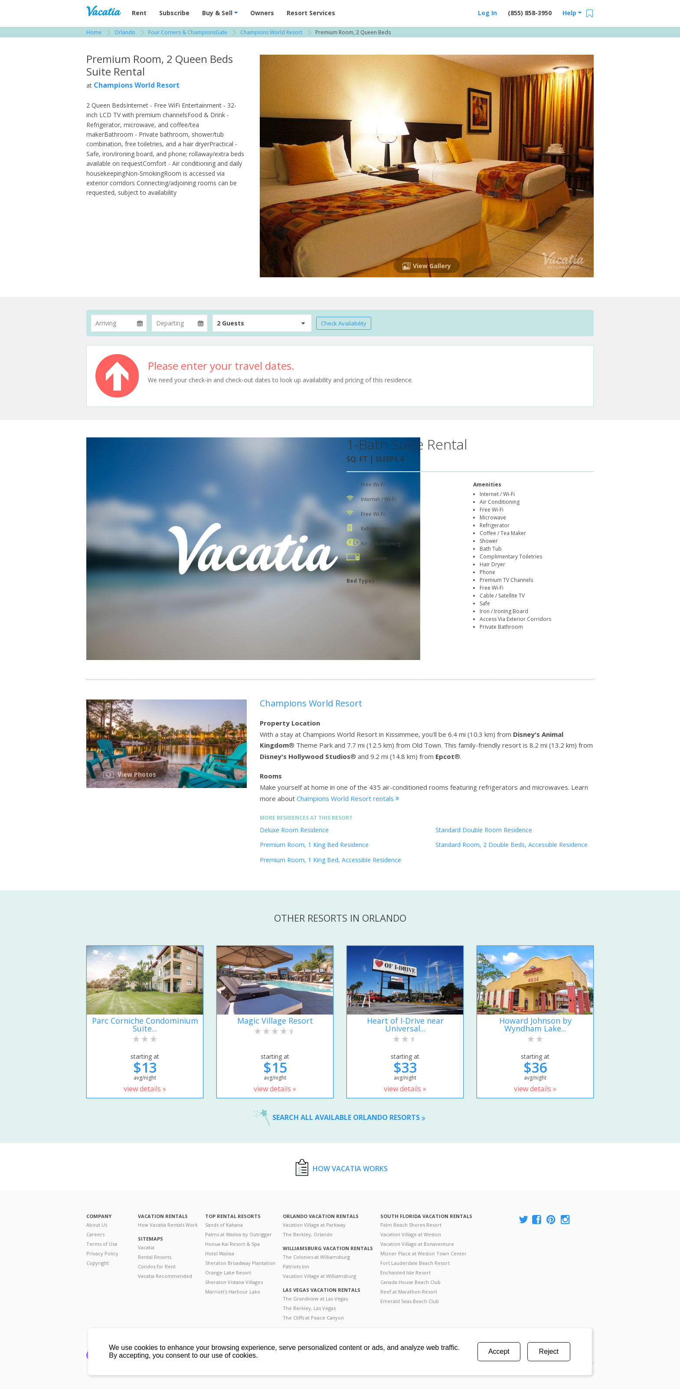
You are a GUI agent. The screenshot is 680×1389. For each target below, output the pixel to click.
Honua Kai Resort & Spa (232, 1244)
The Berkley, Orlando (308, 1234)
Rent (139, 13)
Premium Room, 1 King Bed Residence (314, 845)
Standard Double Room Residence (483, 830)
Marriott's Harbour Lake (232, 1291)
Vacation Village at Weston (410, 1234)
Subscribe (174, 13)
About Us (96, 1225)
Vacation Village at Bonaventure (417, 1244)
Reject (549, 1351)
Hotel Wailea (219, 1253)
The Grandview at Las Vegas (315, 1298)
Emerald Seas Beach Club (409, 1301)
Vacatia (146, 1247)
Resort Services (311, 13)
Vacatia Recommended (165, 1276)
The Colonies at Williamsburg (316, 1257)
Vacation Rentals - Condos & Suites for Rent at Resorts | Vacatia (103, 11)
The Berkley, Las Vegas (309, 1308)
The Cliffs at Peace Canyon (313, 1317)
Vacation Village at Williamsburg (319, 1276)
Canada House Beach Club (410, 1282)
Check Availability (343, 323)
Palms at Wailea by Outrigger (238, 1234)
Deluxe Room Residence (294, 830)
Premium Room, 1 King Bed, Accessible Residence (330, 860)
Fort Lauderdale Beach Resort (415, 1263)
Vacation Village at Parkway (314, 1225)
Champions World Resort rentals (348, 798)
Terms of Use (102, 1244)
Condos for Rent (157, 1266)
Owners (262, 13)
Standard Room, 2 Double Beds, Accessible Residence (511, 845)
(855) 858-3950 (530, 13)
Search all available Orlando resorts (348, 1117)
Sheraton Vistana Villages (234, 1282)
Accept (499, 1351)
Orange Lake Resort (228, 1272)
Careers (95, 1234)
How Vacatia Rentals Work (168, 1225)
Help (572, 13)
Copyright (97, 1263)
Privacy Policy (102, 1253)
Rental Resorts (154, 1257)
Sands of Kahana (224, 1225)
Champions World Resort (137, 85)
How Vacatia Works (350, 1168)
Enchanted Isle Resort (405, 1272)
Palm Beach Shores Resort (410, 1225)
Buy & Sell (220, 13)
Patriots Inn (296, 1266)
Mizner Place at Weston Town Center (423, 1253)
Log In (487, 13)
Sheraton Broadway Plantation (240, 1263)
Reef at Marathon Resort (408, 1291)
